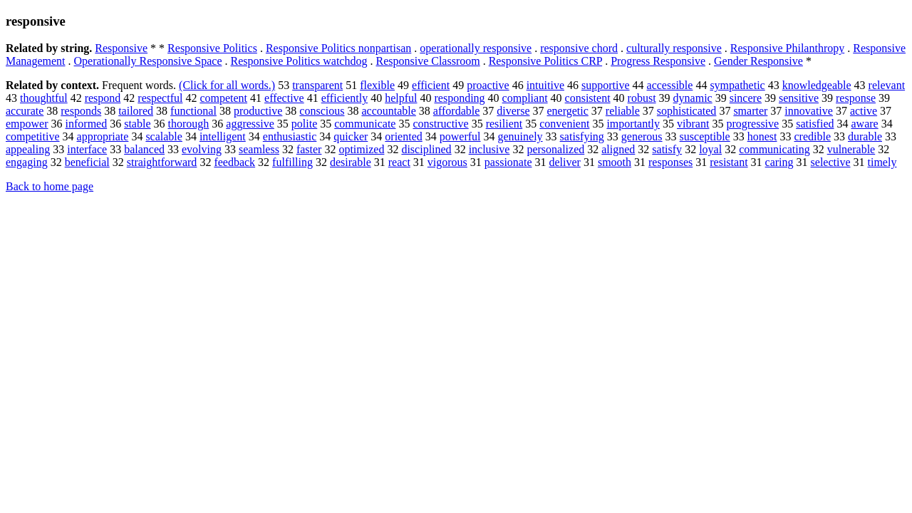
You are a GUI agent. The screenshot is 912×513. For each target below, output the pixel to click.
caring (779, 162)
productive (258, 111)
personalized (555, 149)
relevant (887, 85)
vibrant (693, 124)
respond (103, 98)
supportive (605, 85)
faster (309, 149)
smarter (750, 111)
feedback (234, 162)
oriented (403, 136)
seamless (259, 149)
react (399, 162)
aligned (618, 149)
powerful (460, 136)
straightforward (162, 162)
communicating (774, 149)
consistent (588, 98)
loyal (710, 149)
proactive (488, 85)
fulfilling (292, 162)
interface (87, 149)
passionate (508, 162)
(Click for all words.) (227, 85)
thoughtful (44, 98)
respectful (160, 98)
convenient (564, 124)
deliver (564, 162)
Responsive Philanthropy (787, 48)
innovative (808, 111)
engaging (27, 162)
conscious (321, 111)
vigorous (447, 162)
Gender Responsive (758, 61)
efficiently (344, 98)
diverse (513, 111)
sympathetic (737, 85)
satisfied (815, 124)
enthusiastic (290, 136)
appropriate (103, 136)
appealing (28, 149)
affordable (456, 111)
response (856, 98)
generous (642, 136)
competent (223, 98)
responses (670, 162)
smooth (614, 162)
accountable (388, 111)
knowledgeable (816, 85)
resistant (728, 162)
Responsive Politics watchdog (298, 61)
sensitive (799, 98)
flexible (377, 85)
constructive (440, 124)
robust (642, 98)
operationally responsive (476, 48)
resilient (504, 124)
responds (81, 111)
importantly (633, 124)
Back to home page (49, 186)
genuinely (520, 136)
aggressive (250, 124)
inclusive (489, 149)
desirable (350, 162)
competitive (33, 136)
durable (865, 136)
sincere (746, 98)
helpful (401, 98)
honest (762, 136)
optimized (361, 149)
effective (284, 98)
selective (831, 162)
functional (193, 111)
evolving (202, 149)
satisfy (667, 149)
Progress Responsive (658, 61)
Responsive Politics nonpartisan (338, 48)
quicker (350, 136)
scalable (163, 136)
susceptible (705, 136)
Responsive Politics (212, 48)
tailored (135, 111)
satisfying (582, 136)
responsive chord (579, 48)
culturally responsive (674, 48)
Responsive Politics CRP (545, 61)
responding (460, 98)
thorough (188, 124)
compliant (525, 98)
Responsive (121, 48)
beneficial (87, 162)
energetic (568, 111)
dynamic (692, 98)
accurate (24, 111)
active (863, 111)
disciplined (426, 149)
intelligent (223, 136)
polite (304, 124)
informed (87, 124)
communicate (364, 124)
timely (882, 162)
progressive (752, 124)
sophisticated (687, 111)
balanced (144, 149)
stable (137, 124)
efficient (431, 85)
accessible (670, 85)
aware (864, 124)
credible (812, 136)
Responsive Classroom (427, 61)
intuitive (545, 85)
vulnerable (851, 149)
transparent (317, 85)
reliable (623, 111)
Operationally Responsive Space (148, 61)
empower (27, 124)
